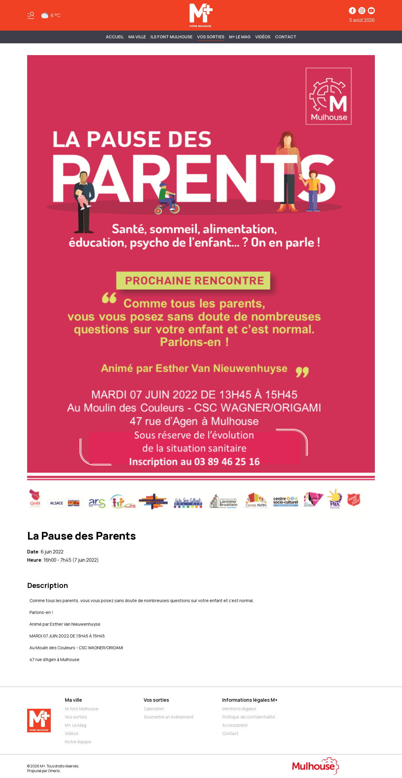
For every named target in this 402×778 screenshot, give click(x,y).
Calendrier (154, 708)
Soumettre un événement (169, 717)
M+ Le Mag (240, 36)
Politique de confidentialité (248, 717)
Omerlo (54, 770)
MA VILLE (137, 36)
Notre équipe (78, 741)
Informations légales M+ (249, 700)
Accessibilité (235, 725)
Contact (285, 36)
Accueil (115, 36)
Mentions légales (239, 708)
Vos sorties (210, 36)
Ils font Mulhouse (81, 708)
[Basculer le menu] (30, 15)
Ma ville (73, 700)
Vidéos (262, 36)
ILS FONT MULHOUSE (171, 36)
